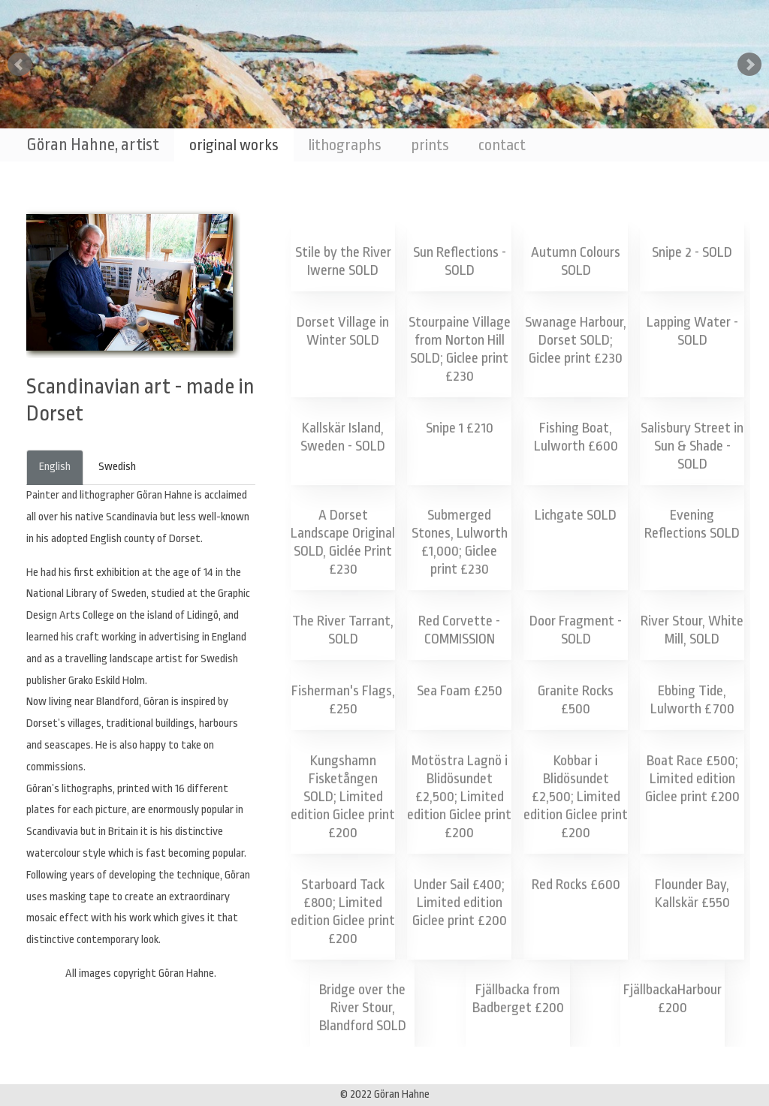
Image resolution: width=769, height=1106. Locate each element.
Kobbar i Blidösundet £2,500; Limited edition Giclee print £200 (576, 797)
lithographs (344, 145)
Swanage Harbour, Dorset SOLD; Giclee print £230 (575, 340)
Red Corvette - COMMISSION (459, 631)
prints (430, 145)
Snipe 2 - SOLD (692, 252)
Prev (20, 65)
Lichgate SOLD (576, 515)
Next (749, 65)
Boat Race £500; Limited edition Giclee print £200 (692, 779)
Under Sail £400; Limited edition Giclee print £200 (459, 903)
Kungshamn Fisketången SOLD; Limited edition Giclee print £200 (343, 797)
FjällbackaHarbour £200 (673, 1000)
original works (234, 145)
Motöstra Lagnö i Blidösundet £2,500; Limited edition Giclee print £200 (459, 797)
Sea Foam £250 (459, 691)
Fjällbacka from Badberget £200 (517, 1000)
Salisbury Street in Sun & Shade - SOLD (692, 445)
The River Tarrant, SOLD (343, 631)
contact (502, 145)
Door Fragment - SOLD (576, 631)
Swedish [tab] (117, 466)
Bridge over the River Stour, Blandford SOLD (362, 1009)
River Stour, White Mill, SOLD (692, 631)
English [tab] (55, 466)
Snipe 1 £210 (459, 427)
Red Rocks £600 (576, 885)
